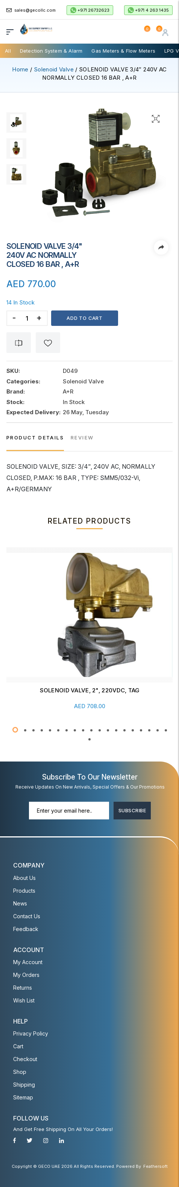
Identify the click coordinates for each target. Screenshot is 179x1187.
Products (24, 890)
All (8, 51)
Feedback (25, 928)
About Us (24, 877)
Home (20, 69)
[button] (15, 730)
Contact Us (26, 916)
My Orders (26, 974)
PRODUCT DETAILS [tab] (35, 438)
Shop (19, 1071)
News (20, 903)
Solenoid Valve (54, 69)
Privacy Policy (30, 1033)
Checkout (25, 1058)
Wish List (24, 1000)
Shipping (24, 1084)
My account (27, 961)
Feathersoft (155, 1166)
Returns (22, 987)
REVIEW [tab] (82, 438)
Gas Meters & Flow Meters (123, 51)
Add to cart (85, 318)
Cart (18, 1046)
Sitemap (23, 1097)
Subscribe (132, 810)
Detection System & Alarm (51, 51)
